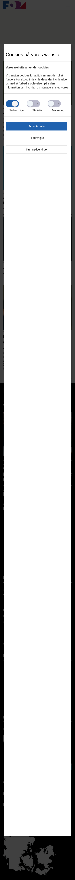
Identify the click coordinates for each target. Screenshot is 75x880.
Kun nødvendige (36, 149)
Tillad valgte (36, 137)
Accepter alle (36, 126)
